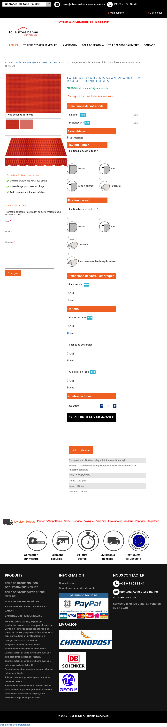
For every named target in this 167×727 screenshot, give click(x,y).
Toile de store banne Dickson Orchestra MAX (41, 63)
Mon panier (156, 12)
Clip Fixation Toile (82, 373)
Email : (9, 232)
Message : (10, 243)
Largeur (77, 115)
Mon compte (117, 12)
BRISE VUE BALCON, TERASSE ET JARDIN (26, 609)
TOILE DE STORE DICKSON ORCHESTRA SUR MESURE (21, 585)
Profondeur (79, 123)
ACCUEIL (14, 45)
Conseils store (67, 583)
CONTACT (146, 45)
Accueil (9, 63)
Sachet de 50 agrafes (80, 346)
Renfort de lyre (81, 318)
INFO (83, 115)
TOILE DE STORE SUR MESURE (39, 45)
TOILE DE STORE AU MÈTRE (121, 45)
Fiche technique (81, 450)
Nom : (8, 222)
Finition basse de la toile (83, 210)
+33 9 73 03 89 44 (125, 4)
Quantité (74, 407)
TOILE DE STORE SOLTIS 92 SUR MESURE (25, 595)
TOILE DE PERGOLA (91, 45)
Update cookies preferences (15, 725)
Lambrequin (79, 285)
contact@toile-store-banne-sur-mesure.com (82, 4)
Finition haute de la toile (83, 152)
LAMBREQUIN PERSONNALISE (23, 616)
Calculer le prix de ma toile (91, 418)
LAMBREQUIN (68, 45)
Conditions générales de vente (77, 588)
